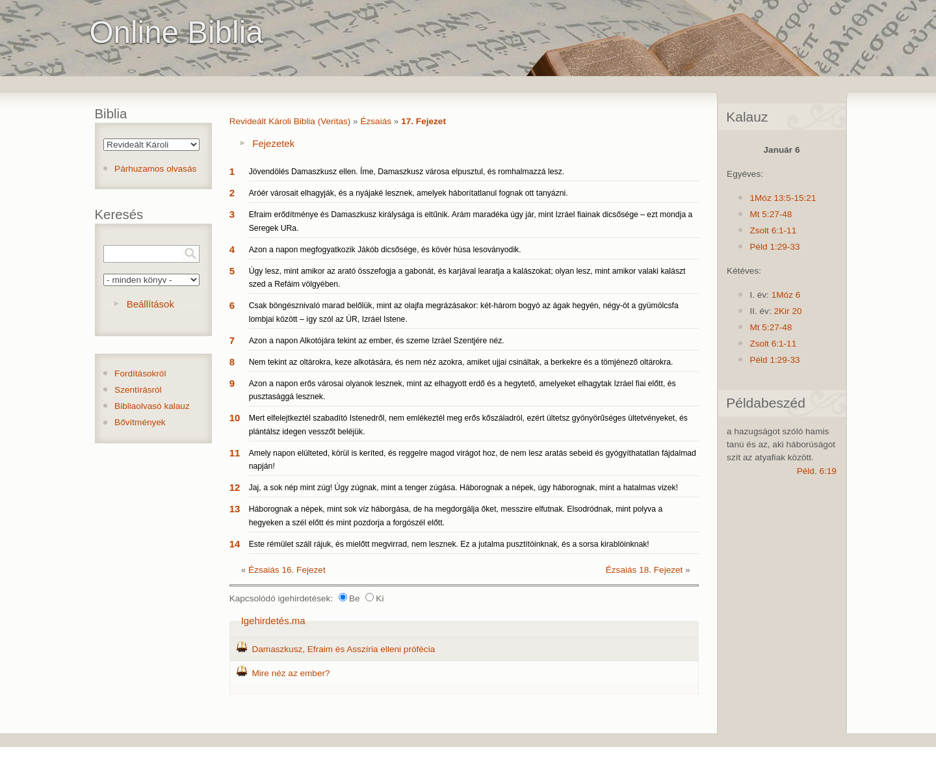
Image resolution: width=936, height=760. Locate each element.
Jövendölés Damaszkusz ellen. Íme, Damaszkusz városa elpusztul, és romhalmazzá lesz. (407, 171)
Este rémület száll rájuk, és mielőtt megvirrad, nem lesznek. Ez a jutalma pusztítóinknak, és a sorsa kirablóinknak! (449, 544)
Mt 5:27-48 (770, 214)
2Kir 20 (787, 311)
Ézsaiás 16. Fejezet (287, 570)
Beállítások (150, 303)
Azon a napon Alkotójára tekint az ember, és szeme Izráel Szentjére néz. (376, 340)
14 (234, 543)
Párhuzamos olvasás (155, 169)
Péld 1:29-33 (774, 247)
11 (234, 452)
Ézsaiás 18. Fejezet (644, 570)
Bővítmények (140, 422)
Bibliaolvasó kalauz (152, 406)
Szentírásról (138, 390)
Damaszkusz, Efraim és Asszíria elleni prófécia (343, 649)
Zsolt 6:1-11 (772, 230)
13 (234, 508)
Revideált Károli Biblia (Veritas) (290, 121)
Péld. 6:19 (817, 471)
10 (234, 417)
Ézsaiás (375, 121)
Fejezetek (273, 143)
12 (234, 487)
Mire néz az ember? (291, 673)
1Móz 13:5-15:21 (782, 198)
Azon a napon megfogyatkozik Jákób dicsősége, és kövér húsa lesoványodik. (385, 249)
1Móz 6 (786, 295)
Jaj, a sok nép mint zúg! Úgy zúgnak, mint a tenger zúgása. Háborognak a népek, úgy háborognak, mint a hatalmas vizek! (463, 487)
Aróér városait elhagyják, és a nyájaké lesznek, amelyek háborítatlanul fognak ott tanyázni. (408, 193)
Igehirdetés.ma (273, 620)
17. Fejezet (423, 121)
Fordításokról (140, 373)
